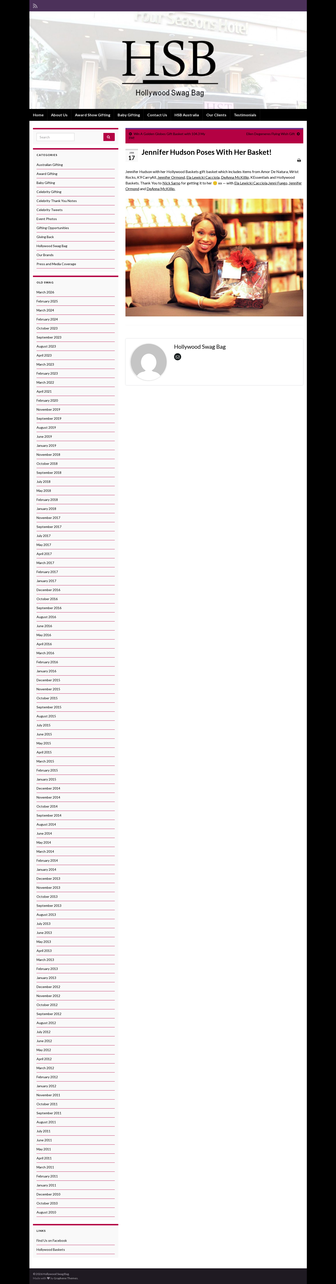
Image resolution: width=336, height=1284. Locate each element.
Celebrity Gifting (49, 192)
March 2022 (45, 382)
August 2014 (46, 824)
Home (38, 115)
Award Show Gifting (92, 115)
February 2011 (47, 1176)
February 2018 (47, 500)
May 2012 (44, 1050)
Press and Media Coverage (56, 264)
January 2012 (46, 1086)
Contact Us (157, 115)
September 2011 (49, 1113)
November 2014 (48, 797)
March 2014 (45, 851)
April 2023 (44, 355)
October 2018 (47, 463)
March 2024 (45, 310)
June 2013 (44, 933)
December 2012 (48, 987)
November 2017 (48, 518)
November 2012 (48, 996)
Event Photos (47, 219)
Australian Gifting (50, 165)
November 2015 (48, 689)
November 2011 (48, 1095)
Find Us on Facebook (52, 1240)
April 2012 (44, 1059)
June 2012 (44, 1041)
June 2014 (44, 833)
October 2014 (47, 806)
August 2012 (46, 1023)
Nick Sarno (171, 183)
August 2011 (46, 1122)
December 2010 (48, 1194)
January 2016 (46, 671)
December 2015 (48, 680)
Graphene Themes (66, 1278)
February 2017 (47, 572)
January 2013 (46, 978)
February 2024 (47, 319)
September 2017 (49, 527)
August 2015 (46, 716)
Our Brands (45, 255)
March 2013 (45, 960)
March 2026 (45, 292)
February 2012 (47, 1077)
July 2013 (44, 924)
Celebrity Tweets (50, 210)
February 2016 (47, 662)
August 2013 (46, 914)
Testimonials (245, 115)
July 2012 (44, 1032)
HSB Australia (187, 115)
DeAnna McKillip (235, 177)
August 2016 (46, 617)
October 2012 (47, 1005)
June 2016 (44, 626)
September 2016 (49, 608)
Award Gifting (47, 174)
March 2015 (45, 761)
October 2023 (47, 328)
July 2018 (44, 482)
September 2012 (49, 1014)
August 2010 (46, 1212)
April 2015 (44, 752)
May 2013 (44, 942)
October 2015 (47, 698)
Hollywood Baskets (51, 1249)
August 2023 (46, 346)
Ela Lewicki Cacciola (203, 177)
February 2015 (47, 770)
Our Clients (216, 115)
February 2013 (47, 969)
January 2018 (46, 509)
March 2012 (45, 1068)
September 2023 (49, 337)
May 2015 (44, 743)
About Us (59, 115)
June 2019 (44, 436)
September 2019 (49, 418)
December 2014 (48, 788)
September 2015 (49, 707)
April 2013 (44, 951)
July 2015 (44, 725)
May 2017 (44, 545)
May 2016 (44, 635)
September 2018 (49, 472)
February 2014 (47, 860)
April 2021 (44, 391)
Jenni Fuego (277, 183)
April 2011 (44, 1158)
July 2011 (44, 1131)
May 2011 (44, 1149)
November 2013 (48, 887)
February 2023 (47, 373)
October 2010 (47, 1203)
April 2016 (44, 644)
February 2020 (47, 400)
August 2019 (46, 427)
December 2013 (48, 878)
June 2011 (44, 1140)
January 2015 (46, 779)
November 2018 (48, 454)
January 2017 (46, 581)
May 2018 (44, 491)
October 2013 (47, 896)
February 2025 (47, 301)
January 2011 (46, 1185)
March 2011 (45, 1167)
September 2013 (49, 905)
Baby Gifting (129, 115)
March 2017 (45, 563)
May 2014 (44, 842)
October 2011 (47, 1104)
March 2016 (45, 653)
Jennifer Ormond (171, 177)
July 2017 (44, 536)
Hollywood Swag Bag (52, 246)
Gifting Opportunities (53, 228)
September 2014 (49, 815)
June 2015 (44, 734)
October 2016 (47, 599)
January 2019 (46, 445)
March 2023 (45, 364)
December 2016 (48, 590)
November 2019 (48, 409)
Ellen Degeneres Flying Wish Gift (270, 134)
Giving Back (45, 237)
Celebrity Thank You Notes (57, 201)
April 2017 (44, 554)
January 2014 (46, 869)
